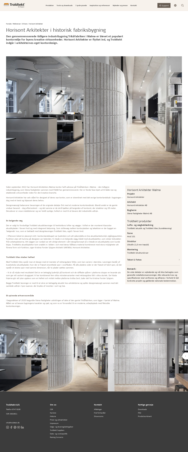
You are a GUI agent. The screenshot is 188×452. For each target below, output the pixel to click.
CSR (51, 409)
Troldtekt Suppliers (57, 430)
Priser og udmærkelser (58, 420)
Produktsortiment (145, 416)
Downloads (142, 409)
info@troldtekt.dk (13, 422)
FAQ (139, 413)
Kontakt (98, 404)
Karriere (53, 413)
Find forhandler (100, 413)
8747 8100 (16, 409)
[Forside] (14, 5)
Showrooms (98, 416)
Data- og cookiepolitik (58, 434)
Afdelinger (98, 409)
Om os (53, 404)
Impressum (54, 423)
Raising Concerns (56, 437)
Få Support (164, 5)
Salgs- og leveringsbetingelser (61, 427)
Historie (53, 416)
